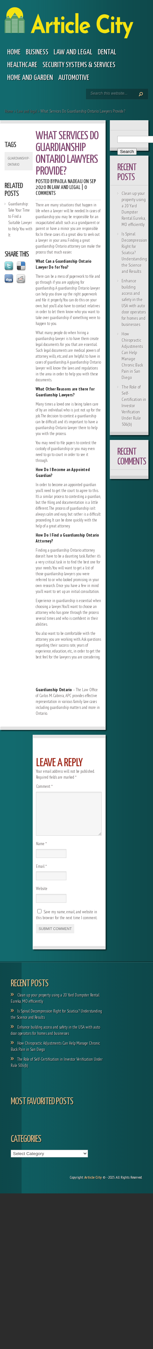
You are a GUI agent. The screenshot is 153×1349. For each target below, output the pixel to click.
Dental (107, 52)
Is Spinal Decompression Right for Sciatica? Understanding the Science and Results (134, 252)
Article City (93, 1185)
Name (41, 851)
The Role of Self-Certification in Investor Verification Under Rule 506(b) (134, 405)
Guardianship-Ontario (18, 161)
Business (37, 52)
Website (41, 896)
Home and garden (30, 78)
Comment (44, 786)
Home (14, 52)
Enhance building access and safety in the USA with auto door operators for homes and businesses (134, 302)
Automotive (73, 78)
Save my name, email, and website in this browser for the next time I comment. (66, 922)
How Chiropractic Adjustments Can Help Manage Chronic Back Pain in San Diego (132, 355)
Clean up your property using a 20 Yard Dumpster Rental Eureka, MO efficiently (134, 208)
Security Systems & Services (78, 65)
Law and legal (73, 52)
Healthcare (22, 65)
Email (41, 874)
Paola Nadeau (68, 181)
